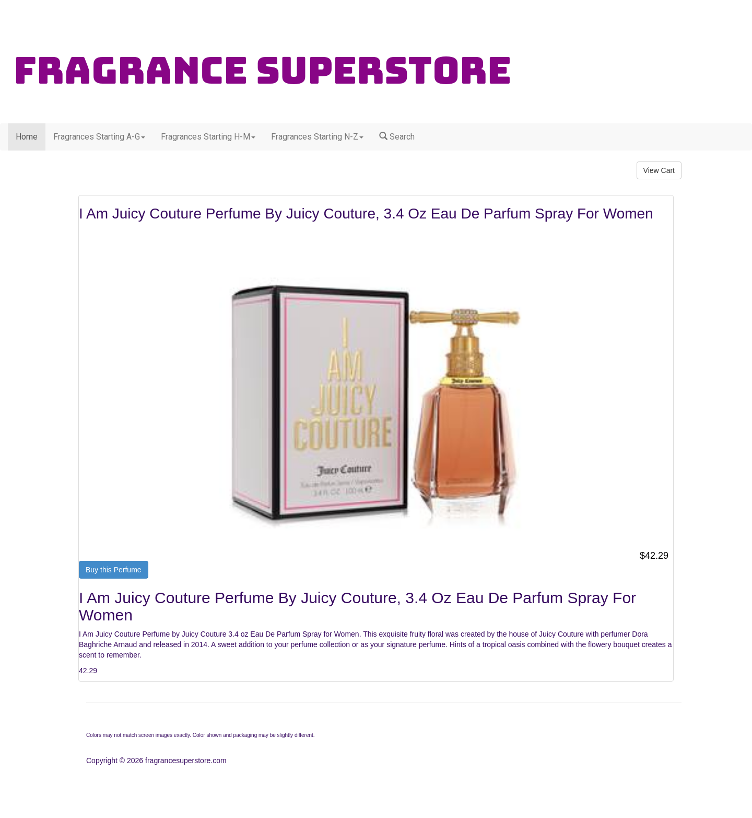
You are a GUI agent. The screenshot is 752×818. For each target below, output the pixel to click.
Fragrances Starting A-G (99, 137)
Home (27, 137)
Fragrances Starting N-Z (317, 137)
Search (397, 137)
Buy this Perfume (114, 570)
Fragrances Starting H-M (208, 137)
